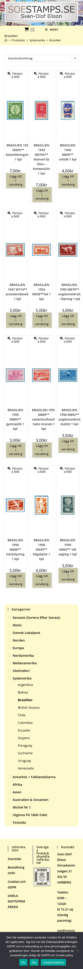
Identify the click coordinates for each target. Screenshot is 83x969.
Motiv (17, 625)
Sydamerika (22, 678)
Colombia (25, 722)
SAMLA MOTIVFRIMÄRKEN (16, 901)
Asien (17, 792)
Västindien (21, 670)
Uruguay (24, 760)
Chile (22, 715)
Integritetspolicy (53, 962)
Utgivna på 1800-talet (30, 815)
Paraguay (25, 745)
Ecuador (24, 730)
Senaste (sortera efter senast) (36, 617)
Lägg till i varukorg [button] (15, 180)
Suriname (25, 753)
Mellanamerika (25, 663)
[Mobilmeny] (51, 29)
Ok (23, 962)
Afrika (17, 784)
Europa (18, 648)
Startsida (14, 859)
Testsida (19, 822)
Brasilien (55, 40)
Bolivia (23, 692)
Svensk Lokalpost (26, 632)
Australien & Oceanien (30, 799)
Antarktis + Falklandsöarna (34, 777)
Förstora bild (15, 75)
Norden (19, 640)
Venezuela (26, 768)
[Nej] (77, 950)
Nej (34, 962)
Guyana (24, 738)
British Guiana (29, 707)
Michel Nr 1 (22, 807)
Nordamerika (23, 655)
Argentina (25, 684)
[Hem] (5, 40)
